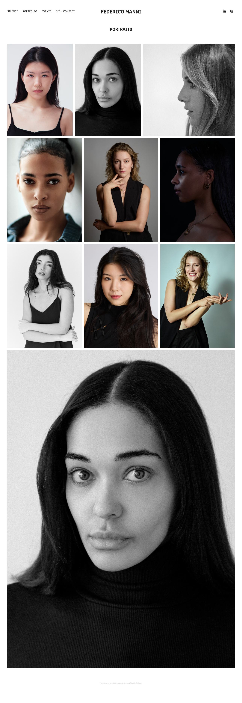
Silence (12, 11)
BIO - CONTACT (65, 11)
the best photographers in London (128, 683)
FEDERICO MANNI (121, 11)
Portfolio (29, 11)
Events (46, 11)
